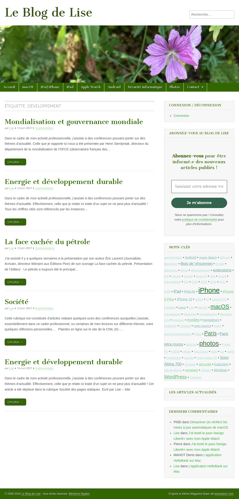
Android (114, 87)
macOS (28, 87)
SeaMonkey (173, 358)
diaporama (171, 270)
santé (230, 351)
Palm (197, 334)
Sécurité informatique (145, 87)
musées (193, 320)
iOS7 (222, 282)
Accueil (9, 87)
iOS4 (195, 282)
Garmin (176, 276)
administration (173, 257)
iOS (186, 282)
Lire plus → (15, 162)
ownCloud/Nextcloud (178, 334)
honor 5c (201, 276)
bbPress (225, 257)
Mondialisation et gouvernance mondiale (74, 122)
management (172, 314)
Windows (220, 370)
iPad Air (189, 291)
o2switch (185, 326)
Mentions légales (79, 494)
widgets (206, 370)
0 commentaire (44, 308)
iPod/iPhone (50, 87)
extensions (222, 270)
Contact (193, 87)
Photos (175, 87)
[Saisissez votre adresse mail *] (199, 186)
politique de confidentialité (199, 219)
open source (202, 326)
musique (178, 320)
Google (188, 276)
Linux (182, 307)
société (189, 358)
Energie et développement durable (64, 181)
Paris (210, 333)
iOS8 (167, 291)
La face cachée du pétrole (47, 242)
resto (214, 351)
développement (200, 270)
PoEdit (175, 351)
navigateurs (211, 320)
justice (199, 299)
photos (209, 343)
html (212, 276)
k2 (207, 299)
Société (16, 302)
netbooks (170, 326)
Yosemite (195, 377)
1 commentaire (44, 128)
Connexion (181, 116)
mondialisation (208, 314)
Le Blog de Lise (48, 12)
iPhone (209, 290)
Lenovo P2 (219, 299)
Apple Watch (91, 87)
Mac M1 (202, 307)
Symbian (190, 364)
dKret (184, 270)
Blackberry (171, 264)
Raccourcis (201, 351)
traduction (221, 364)
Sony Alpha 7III (207, 358)
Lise (11, 128)
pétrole (186, 351)
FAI (166, 276)
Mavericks (189, 314)
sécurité (205, 364)
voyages (191, 370)
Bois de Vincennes (197, 263)
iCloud (222, 276)
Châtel (220, 264)
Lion (191, 307)
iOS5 (204, 282)
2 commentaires (45, 248)
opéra (217, 326)
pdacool (191, 344)
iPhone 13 (184, 299)
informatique (172, 282)
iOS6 (213, 282)
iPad (70, 87)
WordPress (175, 376)
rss (222, 351)
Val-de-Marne (173, 370)
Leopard (170, 307)
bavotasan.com (224, 494)
